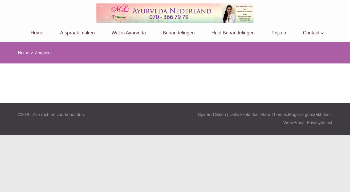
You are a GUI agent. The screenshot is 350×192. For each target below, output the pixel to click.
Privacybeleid (319, 122)
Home (37, 32)
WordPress (293, 122)
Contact (311, 32)
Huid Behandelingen (233, 32)
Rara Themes (274, 114)
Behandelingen (179, 32)
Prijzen (278, 32)
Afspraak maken (77, 32)
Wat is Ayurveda (129, 32)
